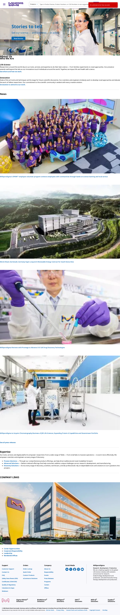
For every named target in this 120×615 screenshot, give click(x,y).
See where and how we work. (11, 72)
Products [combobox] (33, 4)
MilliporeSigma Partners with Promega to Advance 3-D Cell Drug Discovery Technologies (32, 347)
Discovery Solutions (11, 466)
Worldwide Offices (10, 556)
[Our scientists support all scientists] (60, 31)
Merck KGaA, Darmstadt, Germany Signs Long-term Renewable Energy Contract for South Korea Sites (37, 262)
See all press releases (8, 442)
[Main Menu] (4, 4)
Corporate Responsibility (13, 551)
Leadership (8, 553)
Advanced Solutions (11, 463)
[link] (11, 569)
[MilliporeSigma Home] (15, 4)
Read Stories (18, 38)
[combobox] (64, 4)
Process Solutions (10, 461)
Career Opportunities (12, 549)
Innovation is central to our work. (13, 85)
